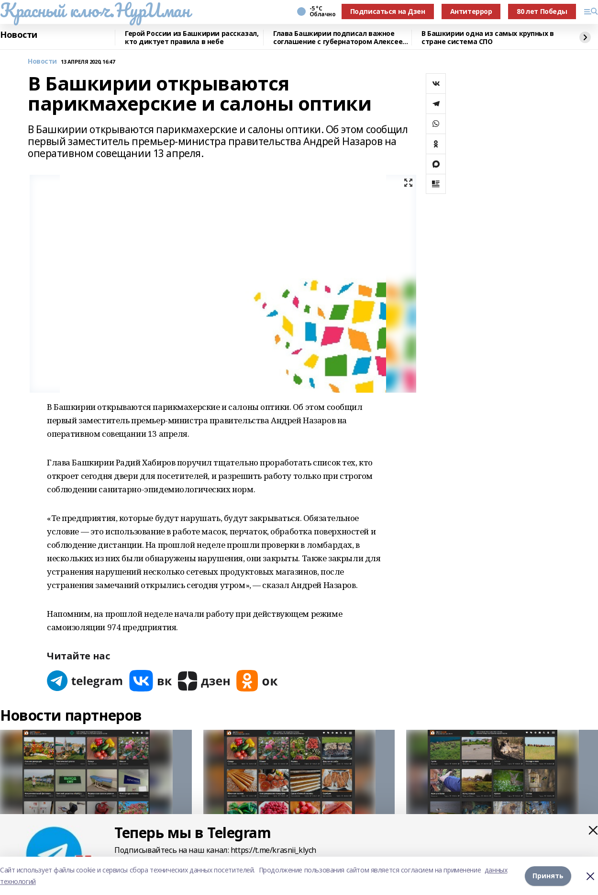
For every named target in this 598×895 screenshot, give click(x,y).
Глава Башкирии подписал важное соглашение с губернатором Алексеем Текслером (340, 37)
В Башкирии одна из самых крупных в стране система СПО (487, 37)
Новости (18, 35)
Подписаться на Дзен (387, 11)
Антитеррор (471, 11)
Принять (548, 875)
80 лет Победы (542, 11)
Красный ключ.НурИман (95, 10)
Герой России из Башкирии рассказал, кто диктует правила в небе (191, 37)
